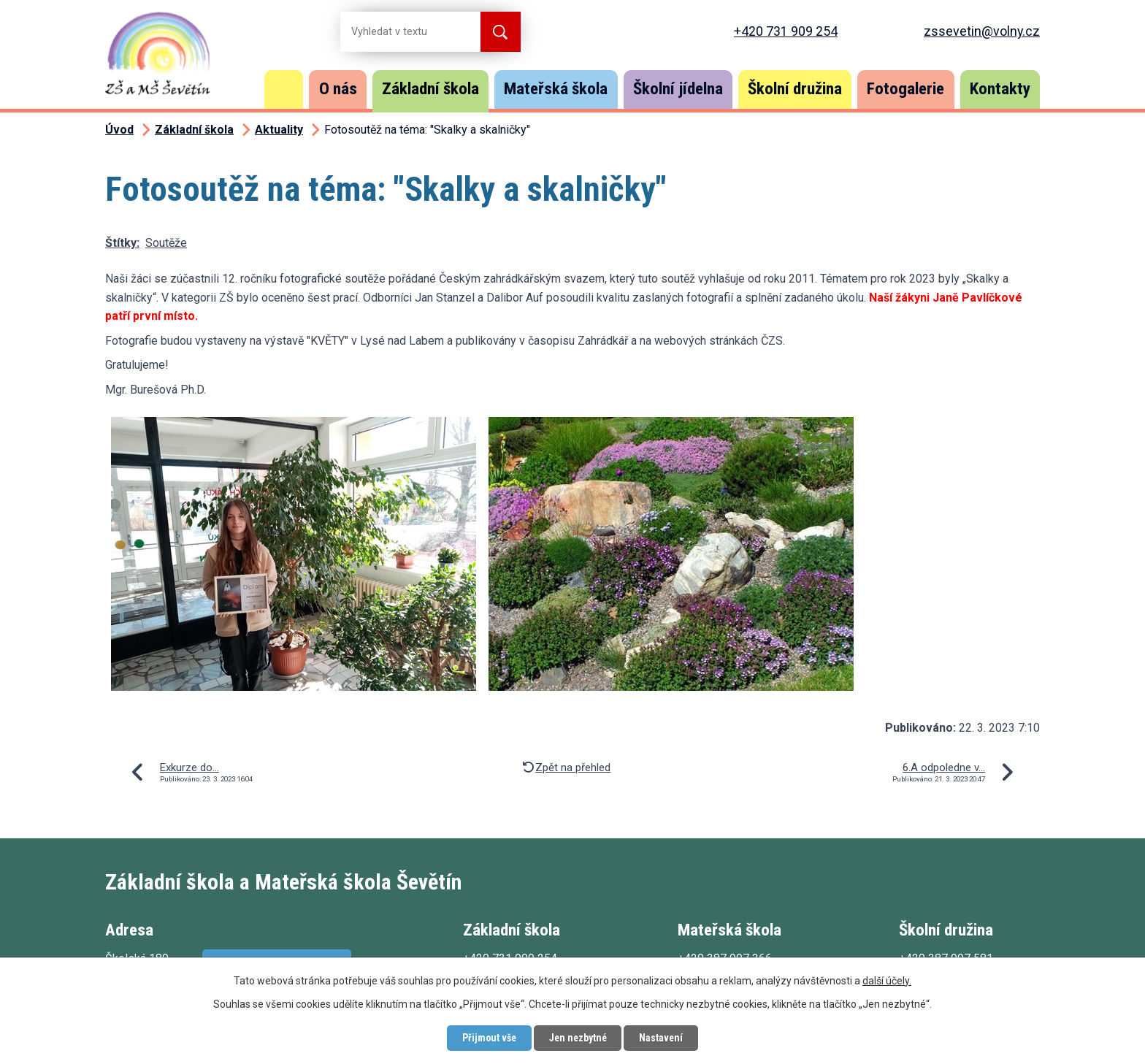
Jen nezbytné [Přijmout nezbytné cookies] (578, 1038)
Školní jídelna (678, 89)
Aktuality (279, 130)
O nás (338, 89)
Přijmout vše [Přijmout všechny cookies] (487, 1038)
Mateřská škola (556, 89)
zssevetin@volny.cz (982, 31)
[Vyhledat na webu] (398, 32)
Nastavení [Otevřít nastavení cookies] (663, 1038)
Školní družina (795, 89)
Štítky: (122, 243)
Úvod (284, 89)
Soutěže (166, 243)
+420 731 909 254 (786, 31)
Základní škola (430, 89)
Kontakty (1000, 89)
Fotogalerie (905, 89)
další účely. (886, 980)
